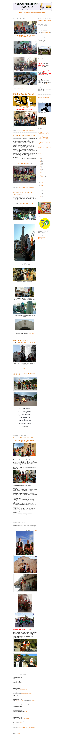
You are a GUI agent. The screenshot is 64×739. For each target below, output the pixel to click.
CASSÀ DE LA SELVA (26, 718)
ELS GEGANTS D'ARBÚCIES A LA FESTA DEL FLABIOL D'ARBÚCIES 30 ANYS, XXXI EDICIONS (25, 94)
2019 (40, 169)
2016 (40, 173)
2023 (40, 163)
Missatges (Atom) (20, 733)
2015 (40, 175)
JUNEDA (22, 682)
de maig (42, 185)
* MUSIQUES (40, 146)
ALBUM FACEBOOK (33, 530)
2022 (40, 164)
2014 (40, 188)
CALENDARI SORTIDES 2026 (44, 20)
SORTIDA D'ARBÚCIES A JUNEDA (21, 524)
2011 (40, 193)
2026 (40, 158)
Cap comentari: (29, 88)
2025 (40, 160)
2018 (40, 170)
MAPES (39, 153)
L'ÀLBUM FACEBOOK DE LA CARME (23, 162)
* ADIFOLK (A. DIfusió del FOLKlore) (44, 131)
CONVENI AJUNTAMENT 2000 (43, 97)
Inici (25, 731)
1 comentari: (31, 187)
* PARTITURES (41, 148)
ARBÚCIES (30, 704)
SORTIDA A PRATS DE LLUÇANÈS (21, 340)
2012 (40, 191)
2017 (40, 172)
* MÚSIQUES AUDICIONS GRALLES (44, 147)
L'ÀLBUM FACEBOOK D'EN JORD (23, 163)
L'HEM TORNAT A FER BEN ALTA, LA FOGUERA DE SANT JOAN (24, 374)
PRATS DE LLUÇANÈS (20, 700)
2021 (40, 166)
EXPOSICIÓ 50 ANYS (42, 26)
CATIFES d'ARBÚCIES (23, 696)
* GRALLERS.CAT (41, 144)
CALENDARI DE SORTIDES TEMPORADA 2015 (24, 676)
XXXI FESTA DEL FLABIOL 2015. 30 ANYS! (23, 20)
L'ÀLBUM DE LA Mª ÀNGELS (26, 203)
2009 (40, 196)
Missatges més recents (16, 731)
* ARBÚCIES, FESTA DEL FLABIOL (44, 129)
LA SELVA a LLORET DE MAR (26, 693)
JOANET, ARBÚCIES (23, 689)
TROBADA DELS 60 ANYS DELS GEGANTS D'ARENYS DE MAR (23, 193)
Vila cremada (33, 700)
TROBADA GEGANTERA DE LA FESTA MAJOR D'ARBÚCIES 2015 (24, 136)
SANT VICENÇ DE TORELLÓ (21, 678)
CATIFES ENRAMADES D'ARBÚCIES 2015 (23, 437)
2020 (40, 167)
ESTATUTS (40, 98)
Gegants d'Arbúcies (42, 237)
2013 (40, 190)
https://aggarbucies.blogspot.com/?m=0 (32, 12)
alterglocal (40, 238)
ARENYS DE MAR (21, 707)
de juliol (42, 182)
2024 (40, 161)
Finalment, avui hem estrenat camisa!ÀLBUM (24, 184)
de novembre (43, 176)
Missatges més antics (33, 731)
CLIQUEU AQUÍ (31, 333)
